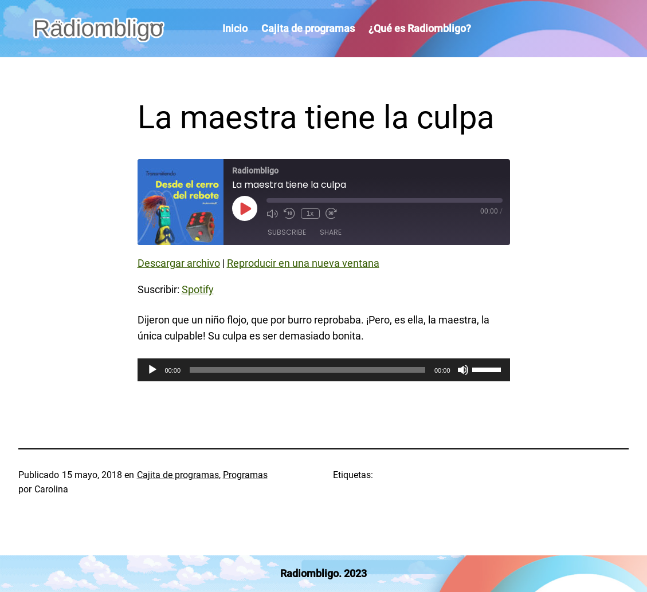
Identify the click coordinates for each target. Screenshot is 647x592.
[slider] (307, 370)
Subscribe (287, 232)
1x (310, 214)
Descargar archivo (179, 263)
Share (331, 232)
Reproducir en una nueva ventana (303, 263)
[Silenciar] (463, 370)
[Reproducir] (152, 370)
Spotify (198, 289)
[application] (324, 369)
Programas (245, 474)
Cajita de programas (178, 474)
